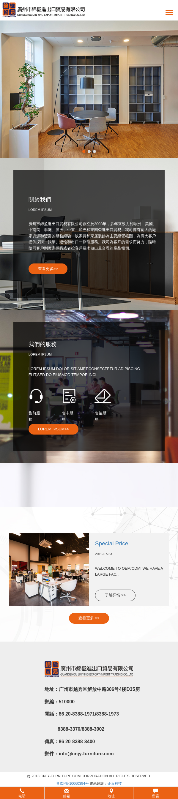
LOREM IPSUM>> (53, 429)
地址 (111, 793)
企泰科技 (115, 783)
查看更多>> (48, 268)
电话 (22, 793)
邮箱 (66, 793)
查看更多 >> (88, 618)
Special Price (111, 543)
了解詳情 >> (115, 595)
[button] (89, 793)
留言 (155, 793)
